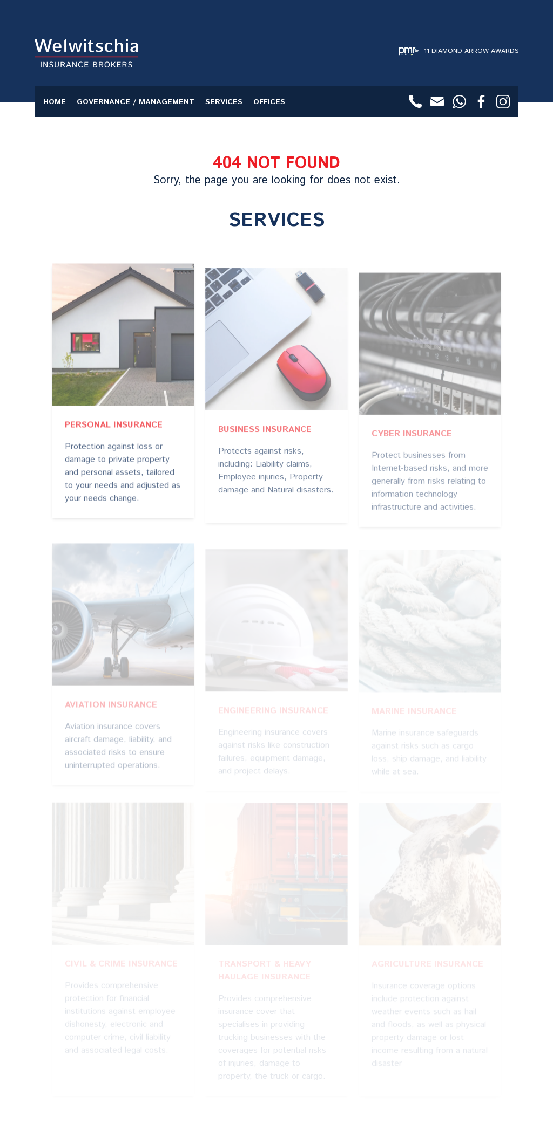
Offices (269, 102)
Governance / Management (135, 102)
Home (54, 102)
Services (223, 102)
